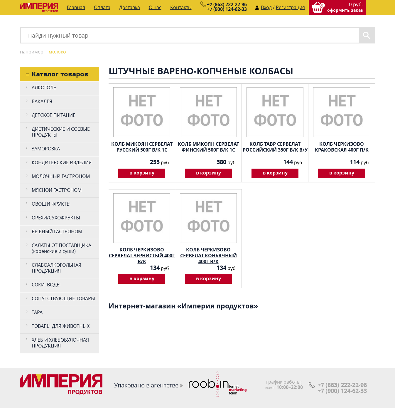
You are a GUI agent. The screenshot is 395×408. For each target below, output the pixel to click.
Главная (76, 7)
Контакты (181, 7)
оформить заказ (345, 10)
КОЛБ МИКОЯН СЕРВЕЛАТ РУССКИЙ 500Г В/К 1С (142, 146)
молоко (57, 51)
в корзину (141, 172)
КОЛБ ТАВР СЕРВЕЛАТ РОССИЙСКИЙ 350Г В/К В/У (275, 146)
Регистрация (290, 7)
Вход (266, 7)
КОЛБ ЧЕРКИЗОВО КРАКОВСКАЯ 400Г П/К (342, 146)
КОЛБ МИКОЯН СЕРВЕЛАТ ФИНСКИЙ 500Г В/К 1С (208, 146)
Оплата (102, 7)
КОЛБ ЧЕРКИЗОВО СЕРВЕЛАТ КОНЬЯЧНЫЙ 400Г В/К (208, 252)
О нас (155, 7)
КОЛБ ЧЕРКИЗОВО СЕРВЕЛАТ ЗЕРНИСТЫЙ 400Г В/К (142, 252)
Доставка (129, 7)
